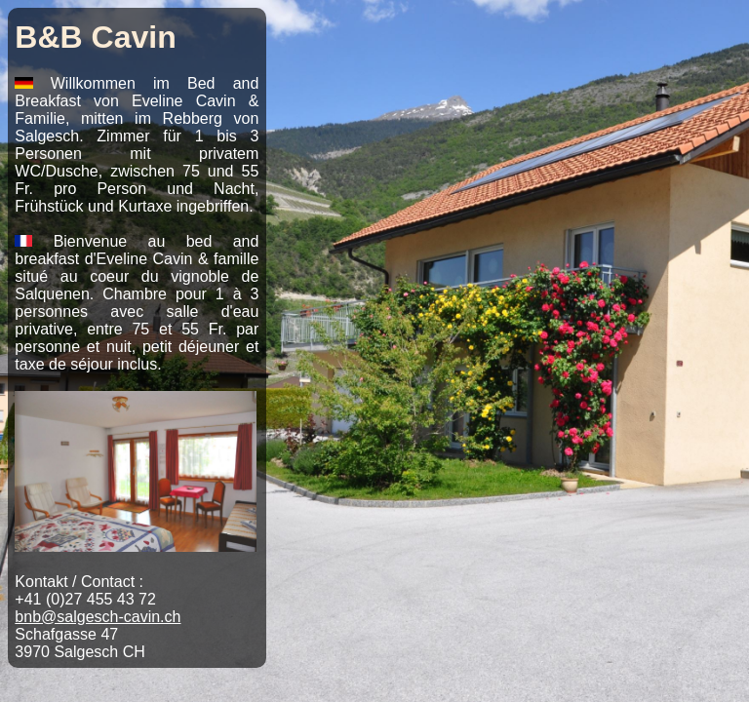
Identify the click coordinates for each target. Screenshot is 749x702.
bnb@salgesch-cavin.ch (97, 616)
